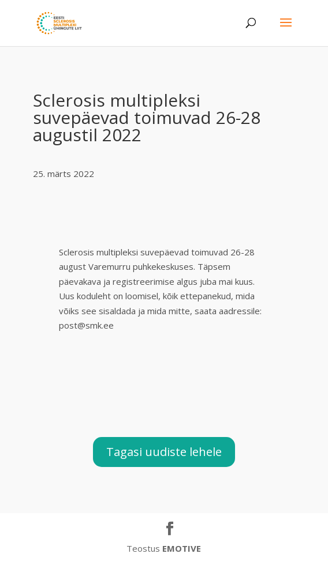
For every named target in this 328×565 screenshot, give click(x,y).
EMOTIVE (181, 548)
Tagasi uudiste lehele (164, 451)
